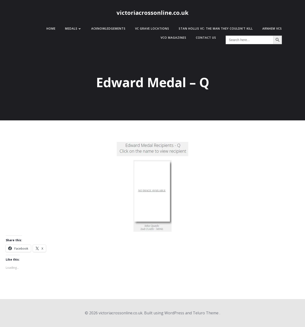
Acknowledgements (108, 29)
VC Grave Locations (152, 29)
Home (51, 29)
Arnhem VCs (272, 29)
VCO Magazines (173, 38)
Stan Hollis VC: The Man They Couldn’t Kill (216, 29)
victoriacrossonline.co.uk (152, 12)
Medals (73, 29)
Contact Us (206, 38)
